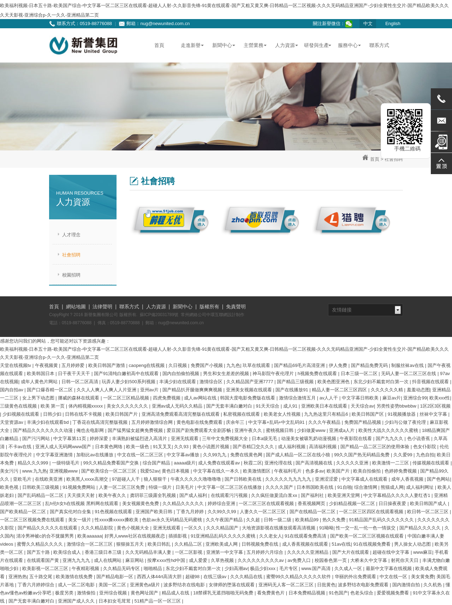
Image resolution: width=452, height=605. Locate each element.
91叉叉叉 (162, 446)
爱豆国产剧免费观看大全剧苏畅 (199, 430)
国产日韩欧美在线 (244, 479)
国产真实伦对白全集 (71, 511)
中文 (368, 23)
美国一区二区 (113, 584)
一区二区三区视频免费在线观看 (33, 519)
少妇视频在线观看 (21, 414)
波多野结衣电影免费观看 (364, 584)
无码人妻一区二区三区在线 (409, 373)
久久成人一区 (348, 568)
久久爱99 (403, 454)
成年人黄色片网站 (40, 381)
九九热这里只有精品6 (326, 414)
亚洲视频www (64, 471)
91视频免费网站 (79, 487)
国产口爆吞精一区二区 (50, 389)
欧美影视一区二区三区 (46, 568)
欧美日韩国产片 (122, 414)
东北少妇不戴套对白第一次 (381, 381)
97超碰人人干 (126, 479)
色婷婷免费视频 (401, 471)
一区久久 (194, 527)
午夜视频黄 (47, 365)
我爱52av (149, 471)
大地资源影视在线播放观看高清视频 (279, 527)
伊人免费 (339, 365)
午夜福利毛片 (288, 471)
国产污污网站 (36, 438)
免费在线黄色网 (247, 454)
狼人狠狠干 (156, 479)
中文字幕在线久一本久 (216, 471)
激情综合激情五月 (298, 398)
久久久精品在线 (247, 576)
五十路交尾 (41, 576)
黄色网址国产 (145, 592)
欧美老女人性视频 (283, 414)
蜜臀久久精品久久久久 (40, 544)
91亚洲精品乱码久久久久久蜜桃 (224, 536)
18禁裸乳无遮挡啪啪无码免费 (224, 592)
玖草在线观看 (257, 365)
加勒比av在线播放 (95, 454)
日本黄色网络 (109, 446)
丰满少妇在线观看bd (48, 422)
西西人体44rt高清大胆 (160, 576)
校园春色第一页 (331, 560)
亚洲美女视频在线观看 (249, 389)
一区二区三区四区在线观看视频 (372, 511)
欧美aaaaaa (89, 536)
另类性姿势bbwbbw (396, 406)
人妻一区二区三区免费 (122, 487)
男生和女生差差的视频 (226, 373)
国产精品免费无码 (370, 365)
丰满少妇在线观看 (178, 381)
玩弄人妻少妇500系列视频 (129, 381)
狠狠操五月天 (130, 544)
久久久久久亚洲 (353, 462)
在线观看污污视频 (230, 495)
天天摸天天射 (81, 495)
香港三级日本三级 (104, 552)
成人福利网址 (420, 487)
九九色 (233, 365)
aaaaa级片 (185, 462)
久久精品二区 (188, 544)
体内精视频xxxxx (86, 406)
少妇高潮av (236, 568)
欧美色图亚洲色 (334, 381)
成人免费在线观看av (219, 462)
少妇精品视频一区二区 (352, 503)
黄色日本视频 (176, 471)
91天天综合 (268, 406)
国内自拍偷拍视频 (181, 373)
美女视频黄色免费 (141, 503)
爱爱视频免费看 (393, 592)
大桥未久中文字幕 (369, 560)
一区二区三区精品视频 (126, 398)
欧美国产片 (339, 471)
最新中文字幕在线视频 (389, 568)
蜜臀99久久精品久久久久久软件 (299, 576)
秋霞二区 (253, 462)
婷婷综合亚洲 (222, 503)
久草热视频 (223, 560)
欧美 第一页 (53, 406)
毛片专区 (289, 568)
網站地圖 (76, 306)
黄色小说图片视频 (211, 446)
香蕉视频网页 (312, 503)
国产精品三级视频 (296, 381)
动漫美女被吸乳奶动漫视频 (309, 438)
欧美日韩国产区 (368, 414)
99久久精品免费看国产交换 (111, 462)
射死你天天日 (405, 560)
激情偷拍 (87, 592)
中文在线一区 (394, 576)
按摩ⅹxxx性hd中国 (166, 560)
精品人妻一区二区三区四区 (340, 389)
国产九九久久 (390, 438)
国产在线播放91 (292, 389)
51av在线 (341, 544)
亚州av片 (150, 389)
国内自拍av (12, 389)
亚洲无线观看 (185, 438)
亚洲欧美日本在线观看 (325, 406)
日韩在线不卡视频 (84, 414)
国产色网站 (438, 479)
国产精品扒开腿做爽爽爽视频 (193, 389)
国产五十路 (39, 552)
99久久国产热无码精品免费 (362, 454)
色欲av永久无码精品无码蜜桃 (172, 519)
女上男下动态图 (39, 398)
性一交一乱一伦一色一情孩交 (366, 527)
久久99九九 (215, 454)
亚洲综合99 (415, 398)
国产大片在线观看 (351, 552)
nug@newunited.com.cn (165, 23)
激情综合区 (212, 381)
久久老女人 (270, 536)
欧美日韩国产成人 (429, 503)
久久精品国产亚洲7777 (250, 381)
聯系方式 (129, 306)
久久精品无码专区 (122, 568)
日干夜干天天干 (74, 373)
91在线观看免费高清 (306, 536)
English (392, 23)
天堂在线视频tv (16, 365)
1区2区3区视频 (435, 406)
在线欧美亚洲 (49, 479)
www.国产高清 (316, 568)
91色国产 (338, 592)
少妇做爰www (312, 430)
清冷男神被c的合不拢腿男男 (45, 536)
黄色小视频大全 (133, 527)
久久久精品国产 (223, 527)
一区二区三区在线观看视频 (267, 503)
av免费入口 (299, 560)
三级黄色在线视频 (19, 406)
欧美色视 (10, 487)
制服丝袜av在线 (408, 365)
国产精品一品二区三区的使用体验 (375, 446)
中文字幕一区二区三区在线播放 (230, 487)
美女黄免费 (422, 576)
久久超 (253, 519)
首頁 (374, 159)
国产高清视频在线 (315, 462)
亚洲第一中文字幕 (225, 552)
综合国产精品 (157, 462)
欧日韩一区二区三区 (428, 511)
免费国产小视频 (207, 365)
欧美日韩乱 (160, 544)
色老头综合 (362, 592)
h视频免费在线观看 (318, 373)
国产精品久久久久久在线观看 (48, 527)
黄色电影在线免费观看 (200, 422)
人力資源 (156, 306)
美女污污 (10, 471)
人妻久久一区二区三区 (263, 511)
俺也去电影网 (90, 430)
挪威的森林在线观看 (79, 398)
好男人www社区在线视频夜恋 (135, 536)
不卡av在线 (20, 446)
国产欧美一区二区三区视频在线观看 (367, 536)
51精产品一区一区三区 (158, 601)
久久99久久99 (223, 511)
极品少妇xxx (263, 568)
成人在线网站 (108, 560)
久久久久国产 (280, 487)
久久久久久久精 (387, 389)
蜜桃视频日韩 (280, 430)
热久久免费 (334, 519)
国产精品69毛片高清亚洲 (300, 365)
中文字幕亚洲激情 (55, 454)
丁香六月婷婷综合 (37, 584)
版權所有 (209, 306)
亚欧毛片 (23, 479)
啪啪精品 (153, 568)
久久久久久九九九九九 (289, 479)
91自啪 (344, 487)
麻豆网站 (135, 560)
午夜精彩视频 (86, 568)
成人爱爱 (199, 560)
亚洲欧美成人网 (222, 544)
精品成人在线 (176, 592)
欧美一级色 (138, 446)
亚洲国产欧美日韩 (155, 511)
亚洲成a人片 (342, 430)
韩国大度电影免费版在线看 (248, 398)
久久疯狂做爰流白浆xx (274, 495)
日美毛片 (185, 487)
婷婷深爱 (99, 438)
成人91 (291, 406)
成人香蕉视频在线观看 (305, 544)
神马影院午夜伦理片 (273, 373)
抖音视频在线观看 (431, 381)
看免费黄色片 (271, 592)
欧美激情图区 (257, 471)
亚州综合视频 (113, 592)
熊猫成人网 (392, 487)
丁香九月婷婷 (190, 511)
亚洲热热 (17, 576)
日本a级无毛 (265, 438)
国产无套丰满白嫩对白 (230, 406)
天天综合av (362, 406)
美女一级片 (80, 519)
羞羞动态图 (418, 389)
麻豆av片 (391, 398)
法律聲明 (102, 306)
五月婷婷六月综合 (265, 552)
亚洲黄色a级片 (145, 584)
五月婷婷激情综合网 (152, 422)
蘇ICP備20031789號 (159, 314)
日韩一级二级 (278, 519)
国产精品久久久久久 (420, 527)
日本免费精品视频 (308, 592)
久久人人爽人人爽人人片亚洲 (107, 389)
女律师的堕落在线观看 (232, 584)
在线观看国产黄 (43, 560)
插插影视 (178, 536)
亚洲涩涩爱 (327, 479)
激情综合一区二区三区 (90, 544)
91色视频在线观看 (114, 511)
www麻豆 (422, 552)
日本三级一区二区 (360, 373)
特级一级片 (161, 487)
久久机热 (433, 584)
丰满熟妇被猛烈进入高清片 (140, 438)
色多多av (314, 471)
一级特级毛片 (66, 462)
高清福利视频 (323, 446)
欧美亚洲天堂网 (344, 495)
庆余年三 (236, 422)
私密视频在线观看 (242, 414)
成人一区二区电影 (77, 584)
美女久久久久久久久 (128, 406)
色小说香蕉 (419, 438)
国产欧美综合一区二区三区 (109, 471)
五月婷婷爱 (73, 365)
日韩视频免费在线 (261, 544)
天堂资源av (12, 422)
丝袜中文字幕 (434, 414)
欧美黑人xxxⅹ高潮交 (87, 479)
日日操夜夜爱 (393, 503)
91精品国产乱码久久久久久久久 (382, 519)
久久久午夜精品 (325, 422)
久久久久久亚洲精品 (308, 552)
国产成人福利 (193, 495)
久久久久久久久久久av (261, 560)
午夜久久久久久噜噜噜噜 (196, 479)
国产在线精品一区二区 (313, 511)
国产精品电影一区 (115, 576)
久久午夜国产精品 (225, 519)
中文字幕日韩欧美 (361, 398)
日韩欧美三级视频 (41, 487)
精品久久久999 (33, 462)
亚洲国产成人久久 (77, 601)
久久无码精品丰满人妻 (149, 552)
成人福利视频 (292, 446)
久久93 (182, 446)
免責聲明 (236, 306)
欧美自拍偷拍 (367, 471)
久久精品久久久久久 (183, 503)
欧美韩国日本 (41, 373)
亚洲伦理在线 (278, 462)
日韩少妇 (53, 414)
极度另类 (65, 592)
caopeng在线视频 (147, 365)
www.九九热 (34, 471)
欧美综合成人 (67, 552)
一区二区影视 (189, 552)
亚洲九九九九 (77, 560)
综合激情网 (366, 487)
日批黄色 (326, 584)
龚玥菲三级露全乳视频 (153, 495)
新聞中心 (182, 306)
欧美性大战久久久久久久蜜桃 (389, 430)
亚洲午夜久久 (248, 430)
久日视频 (178, 365)
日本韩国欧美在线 (316, 487)
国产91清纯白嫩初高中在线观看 (127, 373)
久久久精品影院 (97, 527)
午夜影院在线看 (356, 438)
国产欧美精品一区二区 (23, 511)
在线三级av (215, 576)
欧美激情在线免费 (75, 576)
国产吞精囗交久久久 (254, 446)
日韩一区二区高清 (80, 381)
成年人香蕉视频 (408, 479)
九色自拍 (425, 454)
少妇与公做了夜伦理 (406, 422)
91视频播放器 (402, 414)
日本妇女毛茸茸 (115, 601)
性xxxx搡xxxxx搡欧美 (117, 519)
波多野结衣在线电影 (184, 584)
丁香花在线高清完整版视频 (100, 422)
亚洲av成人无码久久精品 (178, 406)
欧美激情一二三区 (391, 462)
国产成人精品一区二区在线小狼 (299, 454)
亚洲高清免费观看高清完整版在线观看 (181, 414)
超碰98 (193, 576)
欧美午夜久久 (113, 495)
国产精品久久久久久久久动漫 (43, 430)
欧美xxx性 (439, 398)
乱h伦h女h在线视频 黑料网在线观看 (82, 503)
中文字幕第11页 (70, 438)
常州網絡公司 (193, 314)
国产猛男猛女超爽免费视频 (136, 430)
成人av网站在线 (201, 398)
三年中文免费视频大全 (225, 438)
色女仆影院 (425, 446)
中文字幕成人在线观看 (365, 479)
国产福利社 (313, 495)
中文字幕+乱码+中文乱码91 (277, 422)
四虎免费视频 (167, 398)
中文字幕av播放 (183, 454)
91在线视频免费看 (372, 544)
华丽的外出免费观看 (356, 576)
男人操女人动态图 (413, 544)
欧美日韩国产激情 (107, 365)
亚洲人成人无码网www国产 (64, 446)
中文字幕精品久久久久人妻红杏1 (397, 495)
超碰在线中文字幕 (392, 552)
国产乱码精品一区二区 (41, 495)
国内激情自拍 (406, 584)
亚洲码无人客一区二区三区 (286, 584)
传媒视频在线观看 (431, 462)
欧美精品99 (307, 519)
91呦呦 (326, 527)
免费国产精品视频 (363, 422)
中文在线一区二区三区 (141, 454)
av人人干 (329, 398)
